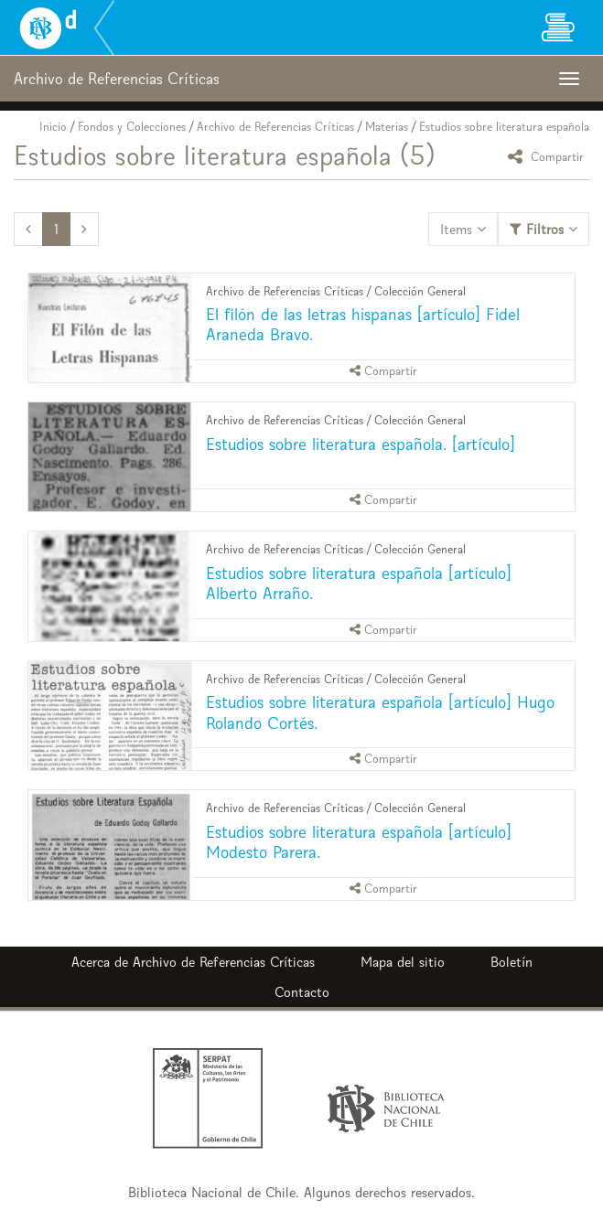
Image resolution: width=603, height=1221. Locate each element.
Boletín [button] (511, 961)
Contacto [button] (302, 992)
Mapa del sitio (403, 961)
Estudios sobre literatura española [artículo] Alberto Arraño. (358, 583)
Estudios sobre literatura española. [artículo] (360, 444)
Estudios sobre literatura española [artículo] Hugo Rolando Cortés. (380, 712)
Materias (386, 126)
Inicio (53, 126)
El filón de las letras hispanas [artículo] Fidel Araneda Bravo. (363, 324)
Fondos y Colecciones (132, 126)
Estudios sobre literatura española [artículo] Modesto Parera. (358, 841)
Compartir (548, 156)
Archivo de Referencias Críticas (275, 126)
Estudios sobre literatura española (504, 126)
